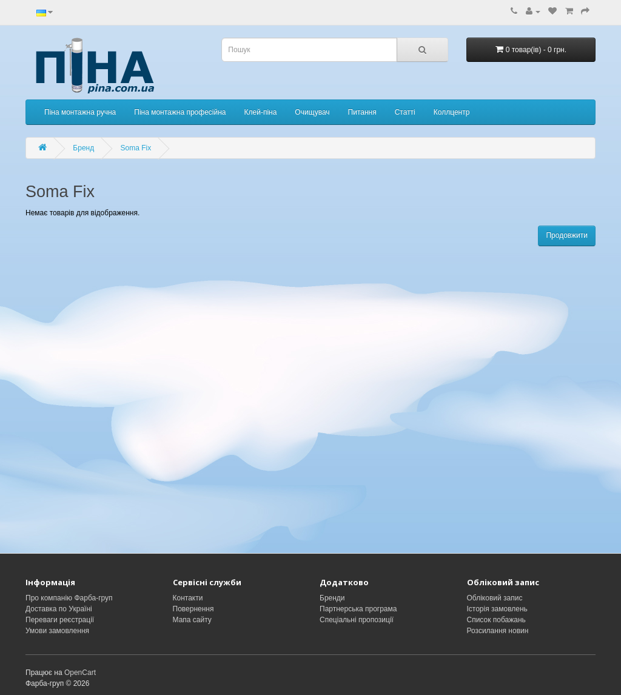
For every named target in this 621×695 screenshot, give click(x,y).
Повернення (193, 609)
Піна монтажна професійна (180, 112)
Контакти (188, 598)
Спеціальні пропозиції (357, 620)
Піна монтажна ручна (80, 112)
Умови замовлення (57, 630)
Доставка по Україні (58, 609)
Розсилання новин (498, 630)
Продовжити (567, 235)
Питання (362, 112)
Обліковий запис (495, 598)
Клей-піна (260, 112)
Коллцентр (452, 112)
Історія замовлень (497, 609)
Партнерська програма (358, 609)
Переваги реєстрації (59, 620)
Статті (405, 112)
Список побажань (496, 620)
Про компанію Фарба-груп (69, 598)
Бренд (83, 148)
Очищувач (312, 112)
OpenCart (80, 672)
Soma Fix (136, 148)
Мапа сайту (192, 620)
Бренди (332, 598)
